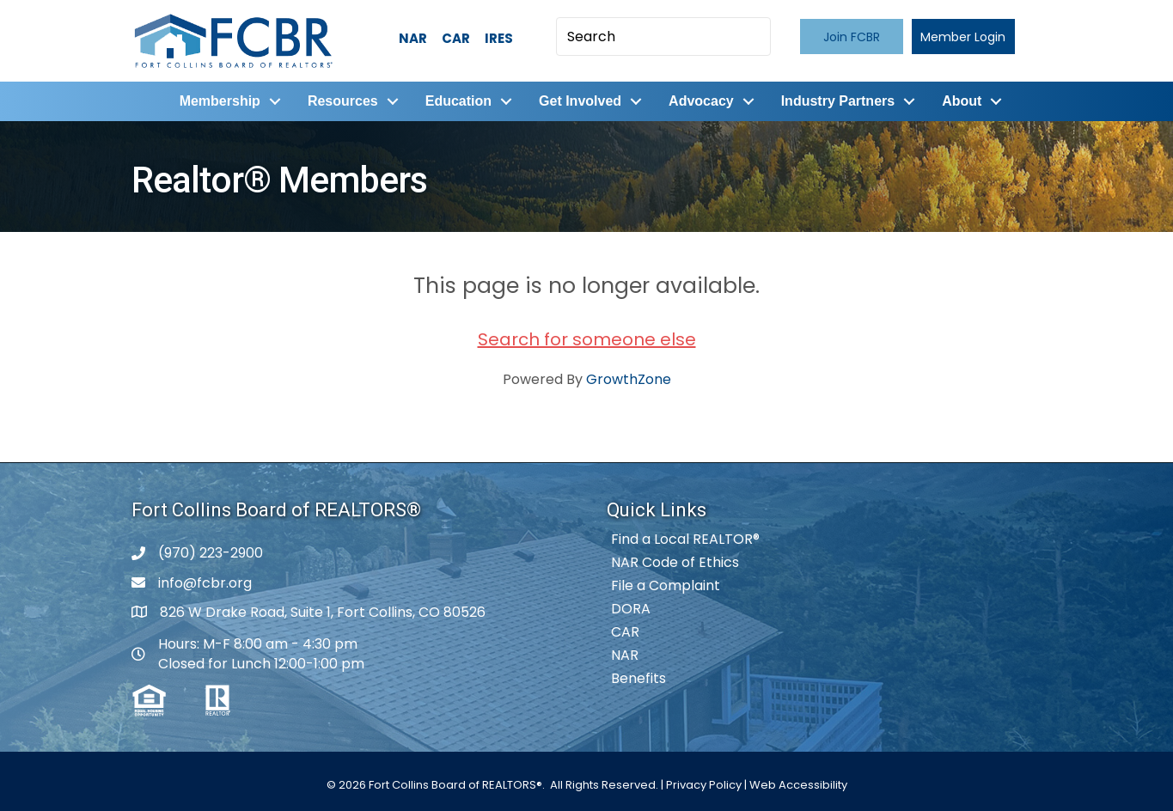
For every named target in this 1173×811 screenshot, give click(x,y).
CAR (456, 38)
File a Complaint (665, 585)
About (961, 101)
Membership (220, 101)
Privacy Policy (704, 785)
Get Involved (580, 101)
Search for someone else (587, 339)
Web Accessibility (798, 785)
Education (458, 101)
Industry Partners (838, 101)
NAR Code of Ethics (675, 562)
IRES (499, 38)
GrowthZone (628, 379)
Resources (343, 101)
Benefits (638, 678)
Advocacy (701, 101)
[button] (851, 36)
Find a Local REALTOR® (685, 539)
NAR (413, 38)
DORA (631, 609)
